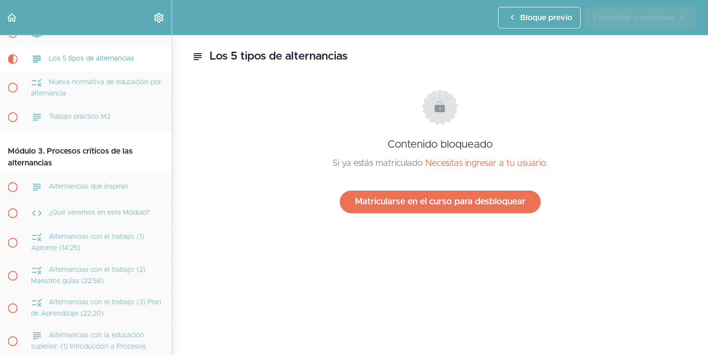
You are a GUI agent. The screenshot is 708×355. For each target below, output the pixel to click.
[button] (12, 17)
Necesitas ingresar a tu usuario (485, 163)
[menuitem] (159, 17)
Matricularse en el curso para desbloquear (440, 201)
